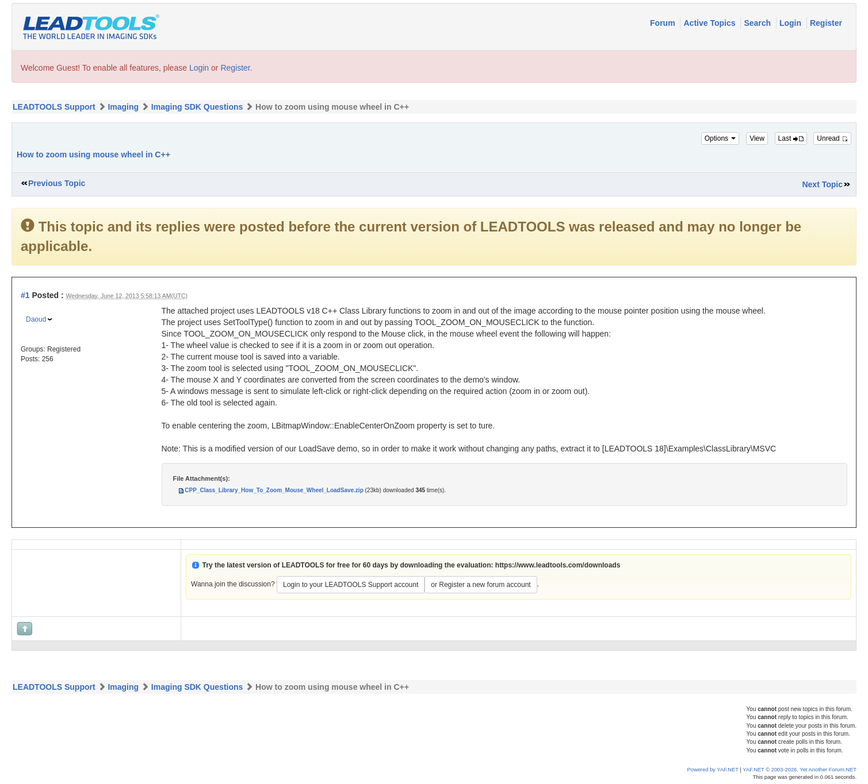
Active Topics (710, 23)
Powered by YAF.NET (713, 770)
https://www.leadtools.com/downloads (558, 565)
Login (791, 23)
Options (720, 138)
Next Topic (822, 184)
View (757, 138)
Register (826, 23)
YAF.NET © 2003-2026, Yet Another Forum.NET (799, 770)
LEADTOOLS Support (54, 106)
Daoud (36, 319)
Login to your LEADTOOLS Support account (350, 585)
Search (758, 23)
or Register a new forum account (480, 585)
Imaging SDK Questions (197, 106)
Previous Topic (56, 183)
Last (791, 138)
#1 (25, 295)
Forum (663, 23)
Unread (832, 138)
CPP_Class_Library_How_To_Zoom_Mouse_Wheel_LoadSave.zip (274, 490)
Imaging (123, 106)
